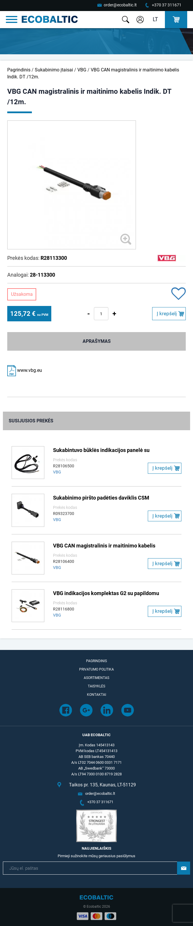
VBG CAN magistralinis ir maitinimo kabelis (104, 546)
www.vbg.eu (24, 370)
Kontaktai (96, 695)
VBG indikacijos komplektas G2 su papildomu (106, 593)
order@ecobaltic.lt (120, 5)
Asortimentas (96, 678)
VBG (81, 70)
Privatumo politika (96, 669)
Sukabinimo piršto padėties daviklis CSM (101, 498)
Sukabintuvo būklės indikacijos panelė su (101, 450)
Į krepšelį (167, 313)
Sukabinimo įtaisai (54, 70)
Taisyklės (96, 686)
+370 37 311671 (166, 5)
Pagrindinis (18, 70)
